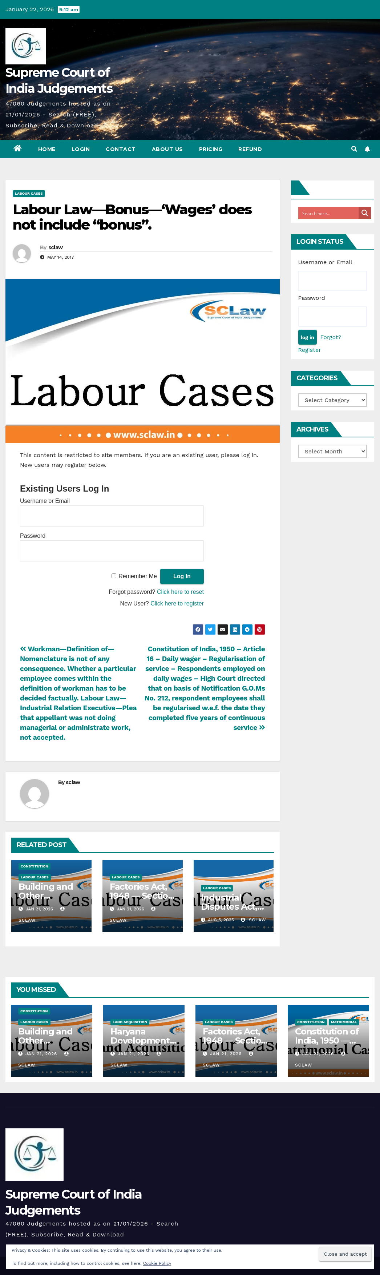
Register (309, 349)
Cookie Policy (157, 1263)
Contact (121, 149)
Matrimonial (344, 1022)
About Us (167, 149)
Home (47, 149)
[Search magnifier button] (365, 213)
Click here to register (177, 603)
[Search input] (328, 212)
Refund (250, 149)
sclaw (55, 247)
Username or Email (45, 501)
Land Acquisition (130, 1022)
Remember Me (137, 576)
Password (32, 536)
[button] (354, 149)
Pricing (211, 149)
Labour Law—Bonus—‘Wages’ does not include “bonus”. (132, 217)
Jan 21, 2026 (41, 1053)
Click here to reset (180, 592)
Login (81, 149)
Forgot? (330, 337)
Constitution (34, 866)
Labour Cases (29, 193)
